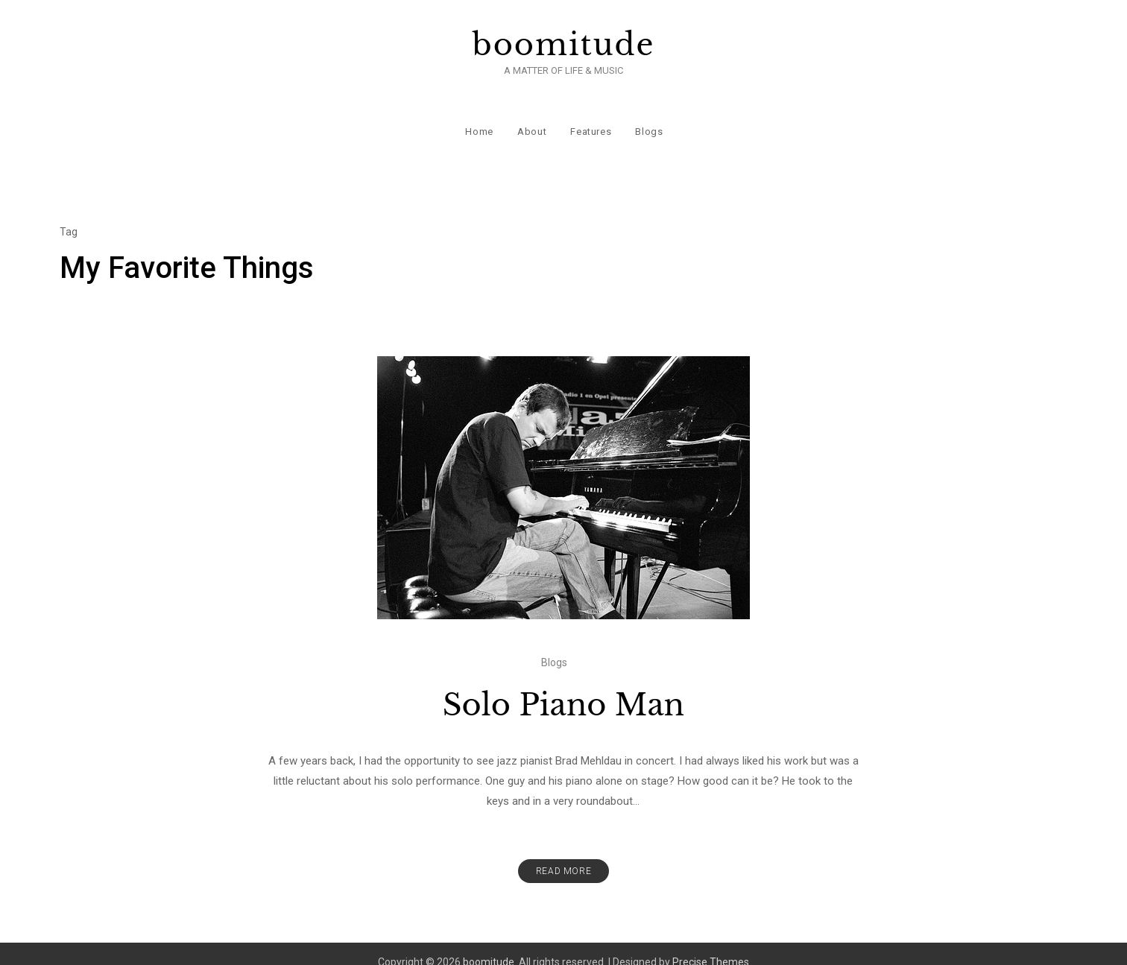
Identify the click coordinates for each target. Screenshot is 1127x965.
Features (589, 118)
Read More (563, 854)
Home (478, 118)
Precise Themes (710, 945)
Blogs (648, 118)
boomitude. (490, 945)
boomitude (564, 45)
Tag (69, 215)
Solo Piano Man (563, 687)
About (531, 118)
